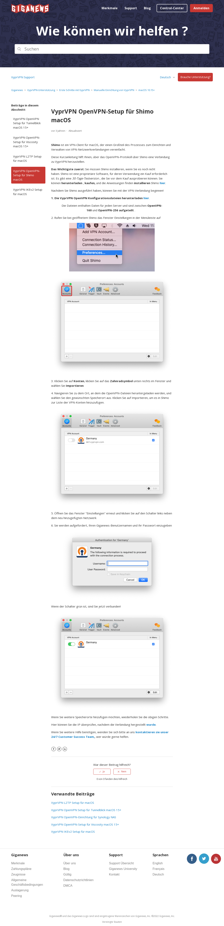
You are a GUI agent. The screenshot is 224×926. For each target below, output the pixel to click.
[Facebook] (53, 749)
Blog (147, 8)
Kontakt (114, 874)
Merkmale (110, 8)
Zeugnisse (18, 874)
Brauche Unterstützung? (195, 77)
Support (131, 8)
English (158, 863)
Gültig (67, 874)
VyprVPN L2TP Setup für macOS (27, 158)
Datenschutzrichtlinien (78, 880)
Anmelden (201, 8)
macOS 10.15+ (146, 90)
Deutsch (166, 77)
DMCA (67, 885)
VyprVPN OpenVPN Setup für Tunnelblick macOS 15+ (27, 123)
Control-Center (172, 8)
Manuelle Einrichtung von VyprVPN (114, 90)
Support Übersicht (121, 863)
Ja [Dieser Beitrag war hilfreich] (104, 771)
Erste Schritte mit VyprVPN (74, 90)
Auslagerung (20, 890)
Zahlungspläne (21, 868)
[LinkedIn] (64, 749)
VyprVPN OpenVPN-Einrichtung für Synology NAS (83, 817)
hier (162, 183)
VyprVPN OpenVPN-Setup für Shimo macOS (26, 175)
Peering (16, 895)
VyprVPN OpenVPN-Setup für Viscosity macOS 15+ (26, 142)
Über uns (69, 863)
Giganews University (123, 868)
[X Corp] (59, 749)
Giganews (17, 90)
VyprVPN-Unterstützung (41, 90)
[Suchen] (112, 49)
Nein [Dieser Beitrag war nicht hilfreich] (123, 771)
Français (158, 868)
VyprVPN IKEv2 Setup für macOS (27, 192)
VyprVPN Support (23, 77)
